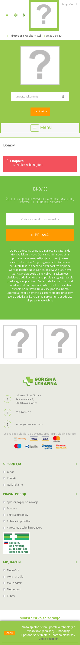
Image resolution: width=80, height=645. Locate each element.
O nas (10, 471)
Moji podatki (14, 583)
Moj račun (12, 562)
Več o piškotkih (48, 639)
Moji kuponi (14, 589)
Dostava (12, 508)
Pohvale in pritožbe (19, 521)
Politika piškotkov (17, 514)
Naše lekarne (15, 484)
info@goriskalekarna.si (25, 35)
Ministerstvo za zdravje (40, 618)
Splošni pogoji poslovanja (22, 502)
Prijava (11, 595)
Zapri (9, 633)
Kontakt (11, 478)
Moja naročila (15, 576)
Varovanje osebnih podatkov (24, 527)
